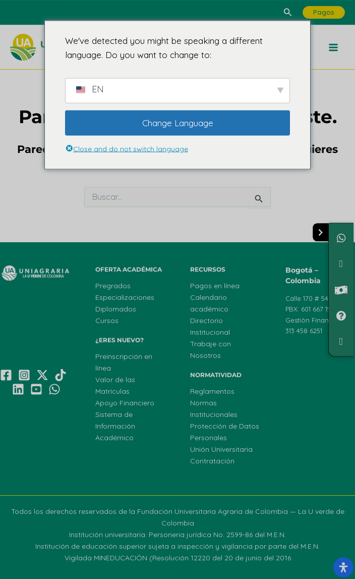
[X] (42, 375)
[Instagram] (24, 375)
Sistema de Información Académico (115, 426)
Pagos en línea (215, 285)
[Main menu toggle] (333, 47)
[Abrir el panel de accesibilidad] (343, 567)
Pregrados (113, 285)
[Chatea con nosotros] (341, 238)
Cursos (107, 320)
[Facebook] (6, 375)
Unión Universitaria (221, 449)
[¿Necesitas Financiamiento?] (341, 263)
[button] (287, 12)
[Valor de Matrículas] (341, 289)
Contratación (212, 460)
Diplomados (115, 308)
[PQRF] (341, 315)
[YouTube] (36, 389)
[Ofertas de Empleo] (341, 341)
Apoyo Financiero (124, 402)
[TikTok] (60, 375)
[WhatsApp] (54, 389)
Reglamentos (212, 391)
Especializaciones (124, 297)
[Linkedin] (18, 389)
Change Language (177, 122)
